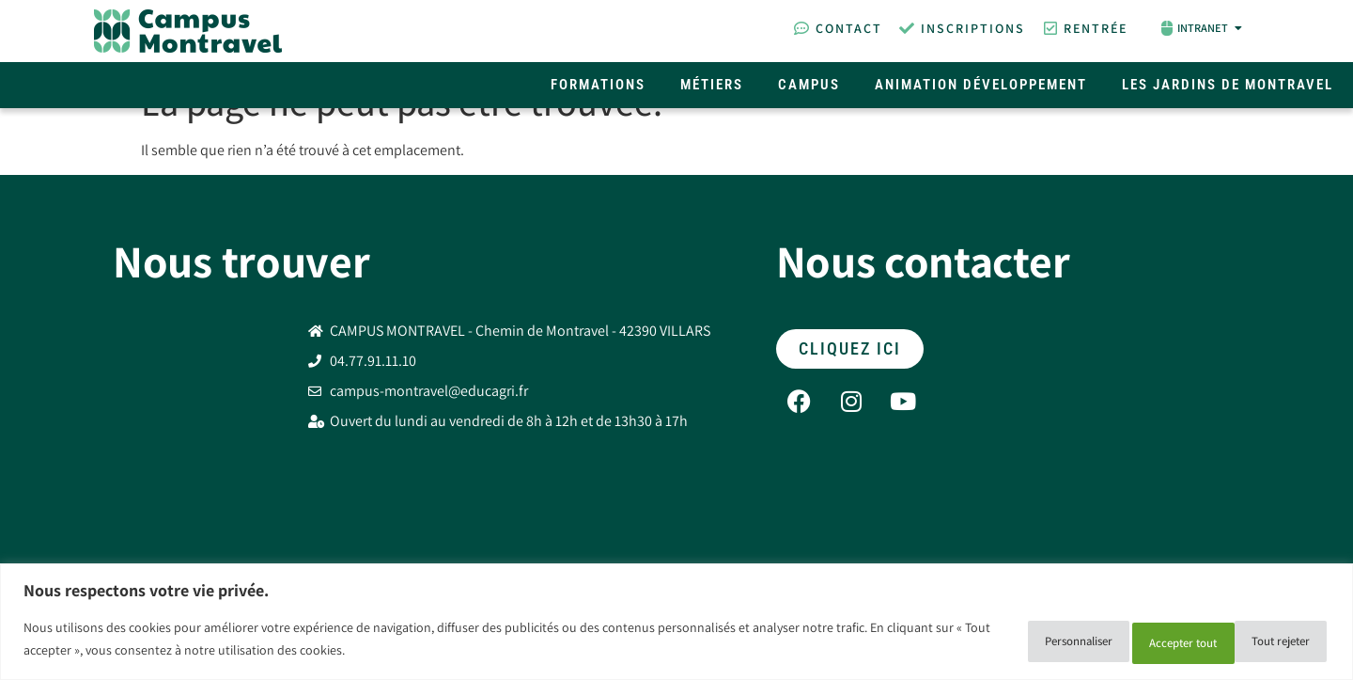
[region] (676, 624)
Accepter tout (1264, 641)
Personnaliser (997, 641)
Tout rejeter (1131, 641)
